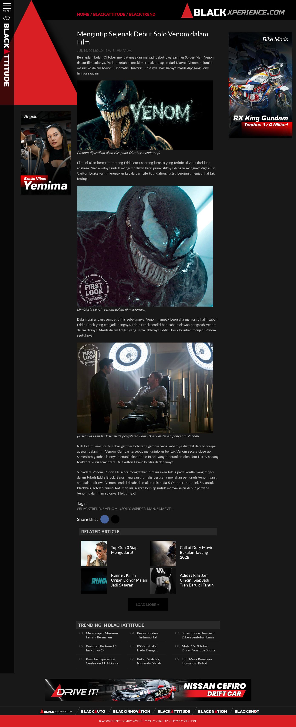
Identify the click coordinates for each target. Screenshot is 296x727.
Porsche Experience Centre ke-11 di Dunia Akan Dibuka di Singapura (102, 665)
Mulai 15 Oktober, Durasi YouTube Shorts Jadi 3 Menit (198, 650)
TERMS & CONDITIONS (183, 721)
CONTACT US (160, 721)
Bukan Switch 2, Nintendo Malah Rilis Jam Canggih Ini (149, 665)
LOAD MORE (148, 604)
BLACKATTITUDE (109, 14)
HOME (83, 14)
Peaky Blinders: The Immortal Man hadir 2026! (149, 637)
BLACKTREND (142, 14)
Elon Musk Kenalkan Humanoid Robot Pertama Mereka (197, 663)
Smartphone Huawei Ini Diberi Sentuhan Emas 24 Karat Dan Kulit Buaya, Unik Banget (199, 639)
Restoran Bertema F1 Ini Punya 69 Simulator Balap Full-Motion (101, 652)
